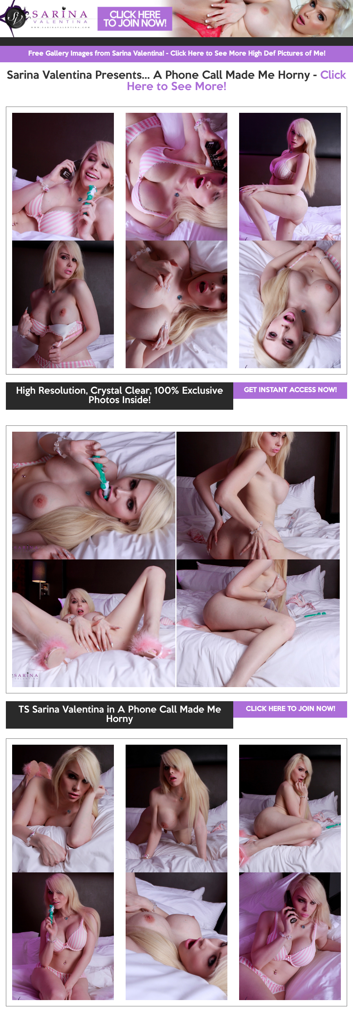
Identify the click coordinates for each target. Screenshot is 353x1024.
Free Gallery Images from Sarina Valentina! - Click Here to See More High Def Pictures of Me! (176, 54)
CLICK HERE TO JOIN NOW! (290, 709)
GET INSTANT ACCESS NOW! (290, 390)
